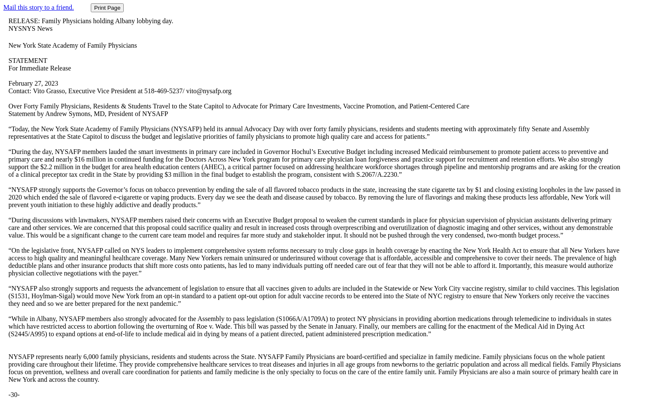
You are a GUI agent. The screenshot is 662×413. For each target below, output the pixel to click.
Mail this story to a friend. (38, 7)
